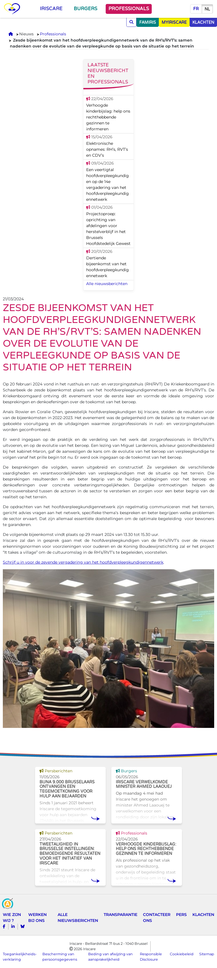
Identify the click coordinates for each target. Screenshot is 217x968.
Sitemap (206, 954)
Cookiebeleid (182, 954)
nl (207, 9)
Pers (181, 914)
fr (196, 9)
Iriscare (51, 9)
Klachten (203, 914)
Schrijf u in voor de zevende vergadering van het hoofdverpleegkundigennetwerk (83, 562)
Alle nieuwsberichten (106, 283)
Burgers (85, 9)
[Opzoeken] (131, 22)
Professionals (128, 9)
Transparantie (120, 914)
